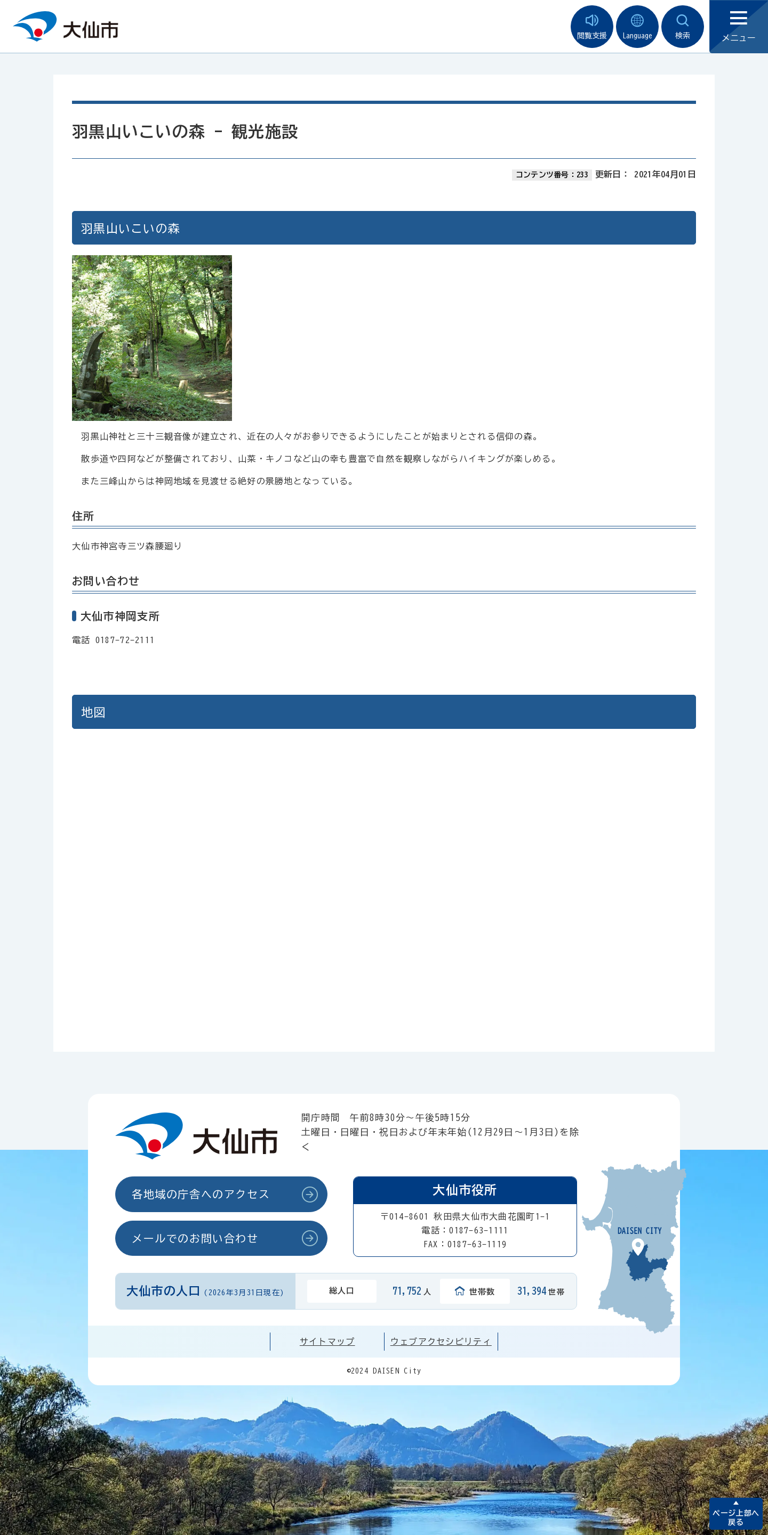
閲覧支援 (592, 26)
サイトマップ (327, 1341)
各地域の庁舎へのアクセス (201, 1194)
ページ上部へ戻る (736, 1517)
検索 (682, 26)
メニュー (738, 27)
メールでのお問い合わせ (195, 1238)
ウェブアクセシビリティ (441, 1341)
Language (637, 26)
